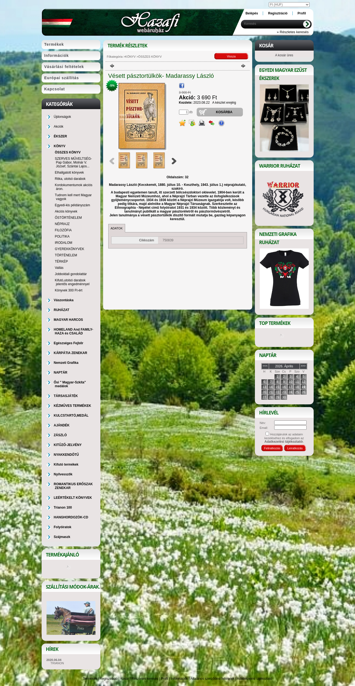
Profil (164, 679)
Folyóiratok (63, 527)
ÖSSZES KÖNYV (68, 152)
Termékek (90, 679)
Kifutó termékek (66, 464)
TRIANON (57, 663)
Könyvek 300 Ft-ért (68, 290)
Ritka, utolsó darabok (70, 179)
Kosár (124, 679)
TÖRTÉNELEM (66, 255)
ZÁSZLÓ (60, 435)
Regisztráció (109, 679)
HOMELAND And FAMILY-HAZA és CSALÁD (73, 331)
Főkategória (115, 56)
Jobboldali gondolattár (71, 274)
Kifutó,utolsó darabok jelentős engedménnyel (72, 282)
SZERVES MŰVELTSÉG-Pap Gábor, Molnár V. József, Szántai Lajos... (73, 162)
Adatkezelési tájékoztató (254, 679)
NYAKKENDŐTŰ (66, 455)
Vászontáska (64, 300)
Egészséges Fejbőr (69, 343)
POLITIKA (62, 236)
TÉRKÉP (61, 261)
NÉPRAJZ (62, 224)
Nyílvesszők (63, 474)
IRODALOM (63, 243)
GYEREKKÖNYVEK (69, 249)
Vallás (59, 268)
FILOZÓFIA (63, 230)
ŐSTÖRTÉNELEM (68, 218)
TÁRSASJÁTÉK (66, 396)
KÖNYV (130, 56)
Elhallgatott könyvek (69, 172)
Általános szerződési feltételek (212, 679)
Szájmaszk (62, 537)
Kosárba (224, 112)
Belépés (251, 13)
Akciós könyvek (66, 211)
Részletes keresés (145, 679)
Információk (179, 679)
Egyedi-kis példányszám (72, 205)
